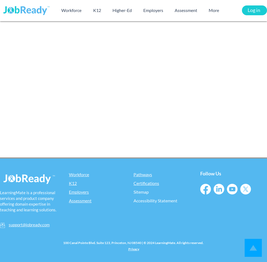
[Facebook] (205, 189)
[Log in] (254, 10)
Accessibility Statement (155, 200)
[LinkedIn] (219, 189)
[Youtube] (232, 189)
